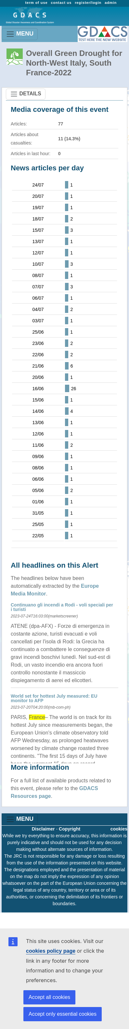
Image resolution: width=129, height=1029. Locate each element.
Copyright (69, 828)
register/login (88, 3)
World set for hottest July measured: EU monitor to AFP (54, 698)
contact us (61, 3)
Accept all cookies (49, 997)
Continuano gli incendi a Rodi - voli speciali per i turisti (62, 607)
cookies (118, 828)
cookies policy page (50, 951)
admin (111, 3)
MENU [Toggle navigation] (19, 34)
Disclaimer (43, 828)
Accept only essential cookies (63, 1014)
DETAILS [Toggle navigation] (25, 94)
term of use (36, 3)
